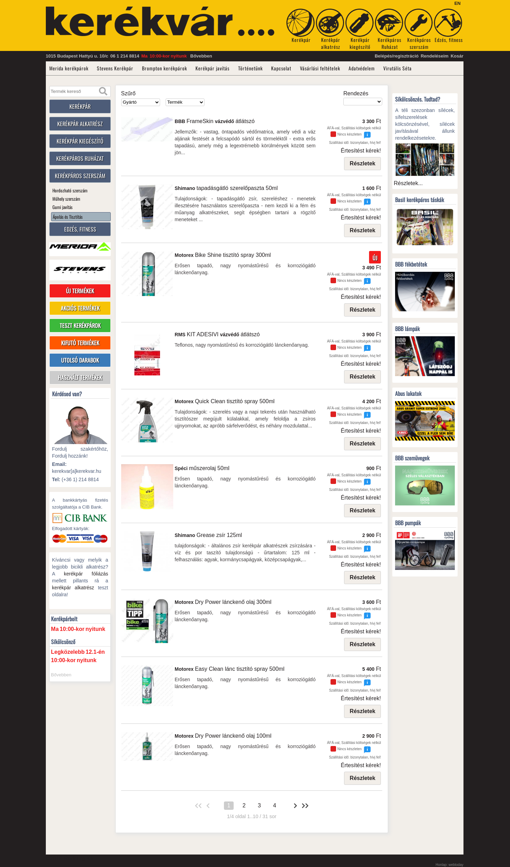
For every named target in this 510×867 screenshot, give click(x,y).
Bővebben (201, 56)
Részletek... (408, 183)
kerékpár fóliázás (86, 573)
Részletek (362, 163)
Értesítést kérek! (361, 151)
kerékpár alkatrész (73, 587)
